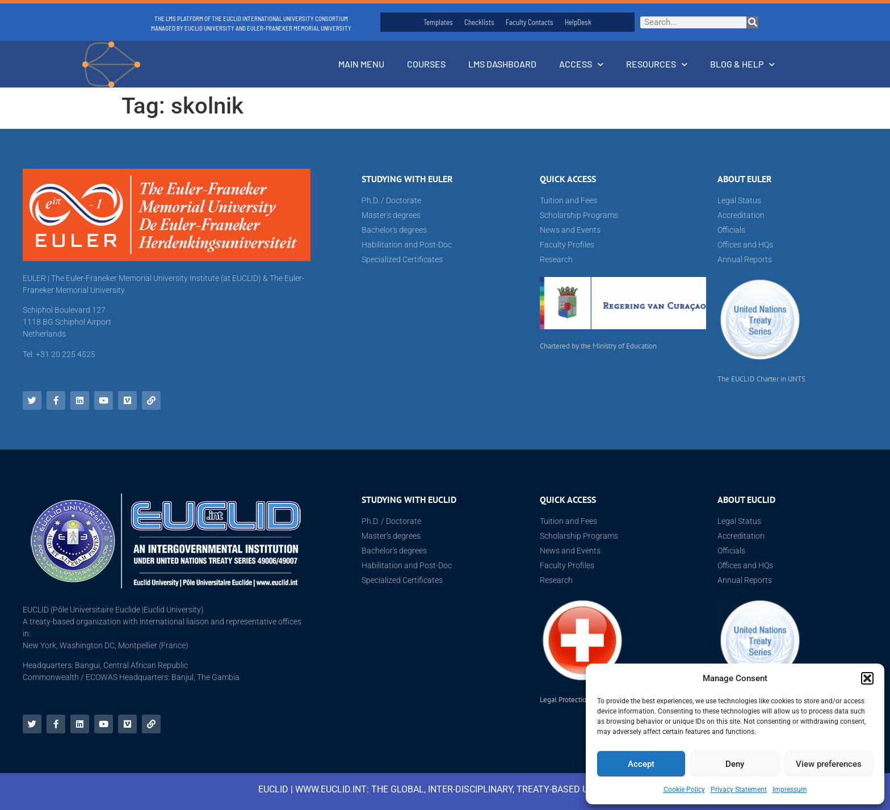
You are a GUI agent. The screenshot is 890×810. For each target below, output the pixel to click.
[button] (867, 678)
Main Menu (361, 63)
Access (581, 64)
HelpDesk (578, 22)
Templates (438, 22)
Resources (656, 64)
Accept (641, 764)
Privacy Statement (739, 790)
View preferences (829, 764)
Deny (734, 764)
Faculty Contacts (529, 22)
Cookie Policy (684, 790)
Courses (426, 63)
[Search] (752, 22)
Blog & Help (742, 64)
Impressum (790, 790)
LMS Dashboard (502, 63)
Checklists (479, 22)
